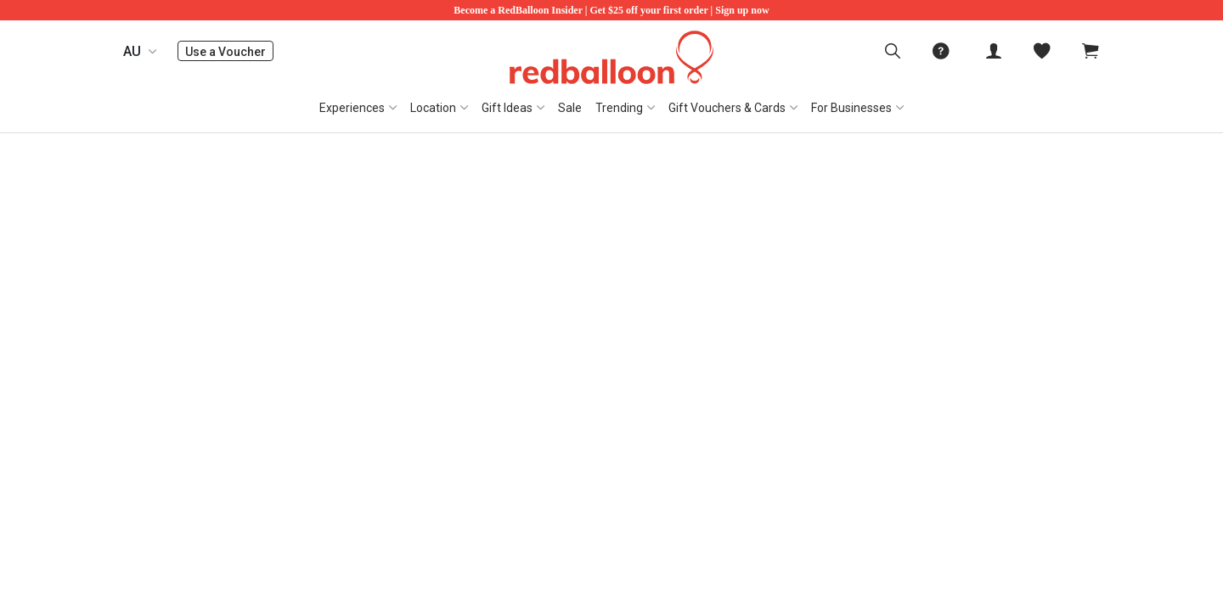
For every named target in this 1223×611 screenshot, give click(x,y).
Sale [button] (570, 108)
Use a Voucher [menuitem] (229, 51)
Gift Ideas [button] (507, 108)
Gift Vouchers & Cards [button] (727, 108)
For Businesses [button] (851, 108)
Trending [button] (619, 108)
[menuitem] (892, 50)
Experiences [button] (352, 108)
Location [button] (433, 108)
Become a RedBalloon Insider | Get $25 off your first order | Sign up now (611, 10)
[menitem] (1042, 51)
